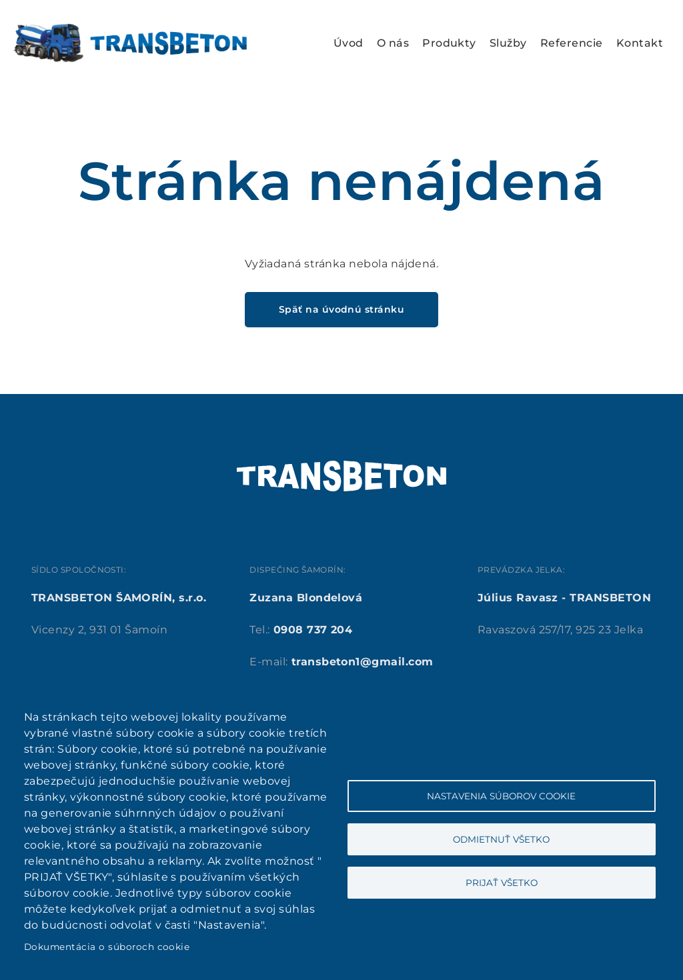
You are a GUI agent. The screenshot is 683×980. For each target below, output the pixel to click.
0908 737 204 (313, 629)
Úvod (348, 43)
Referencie (571, 43)
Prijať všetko (502, 882)
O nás (393, 43)
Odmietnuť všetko (501, 839)
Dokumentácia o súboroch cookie (106, 946)
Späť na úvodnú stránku (342, 309)
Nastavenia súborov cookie (501, 796)
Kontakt (639, 43)
